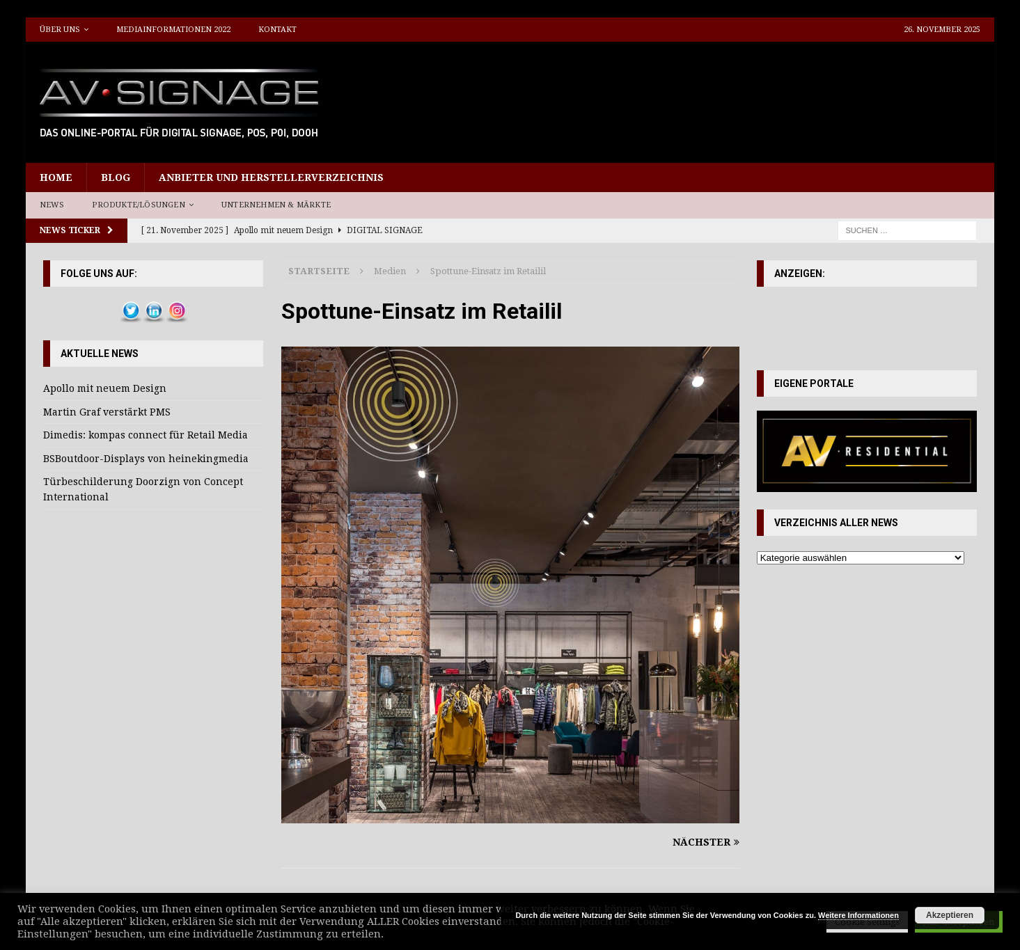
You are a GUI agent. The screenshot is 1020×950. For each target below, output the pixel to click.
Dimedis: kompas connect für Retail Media (145, 435)
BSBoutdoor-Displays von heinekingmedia (146, 458)
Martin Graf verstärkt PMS (107, 412)
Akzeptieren (949, 915)
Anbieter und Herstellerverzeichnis (271, 177)
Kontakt (277, 29)
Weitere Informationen (858, 915)
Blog (115, 177)
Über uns (60, 29)
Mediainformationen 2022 (173, 29)
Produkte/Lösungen (138, 204)
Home (56, 177)
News (52, 204)
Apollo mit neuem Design (104, 388)
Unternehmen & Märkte (276, 204)
